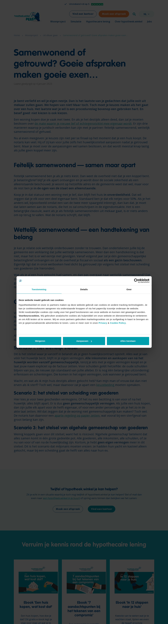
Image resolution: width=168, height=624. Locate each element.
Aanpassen (84, 341)
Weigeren (40, 341)
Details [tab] (84, 289)
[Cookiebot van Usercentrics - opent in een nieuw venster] (136, 280)
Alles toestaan (128, 341)
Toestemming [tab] (39, 289)
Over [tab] (129, 289)
